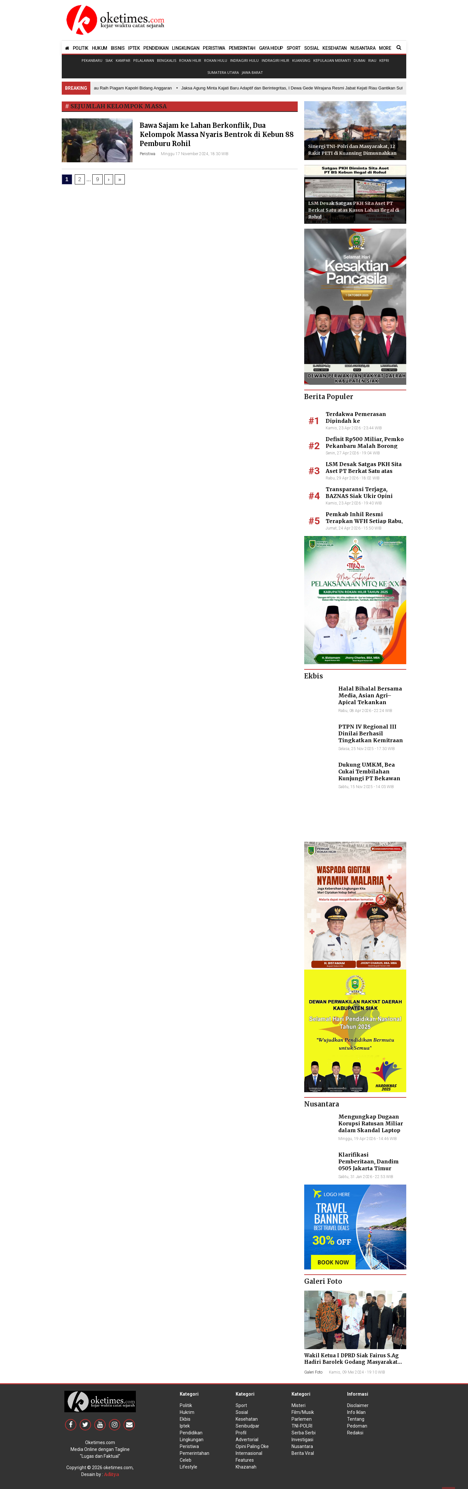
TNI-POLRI (302, 1426)
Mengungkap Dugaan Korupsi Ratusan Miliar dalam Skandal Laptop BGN (370, 1126)
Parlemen (302, 1419)
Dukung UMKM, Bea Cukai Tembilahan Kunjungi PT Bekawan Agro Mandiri (369, 774)
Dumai (359, 60)
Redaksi (355, 1432)
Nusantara (302, 1446)
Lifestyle (188, 1466)
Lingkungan (191, 1439)
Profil (241, 1432)
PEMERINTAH (242, 48)
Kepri (384, 60)
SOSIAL (311, 48)
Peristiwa (147, 154)
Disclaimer (358, 1405)
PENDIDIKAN (155, 48)
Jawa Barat (252, 72)
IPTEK (134, 48)
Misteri (299, 1405)
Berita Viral (303, 1453)
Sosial (242, 1412)
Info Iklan (356, 1412)
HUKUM (99, 48)
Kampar (123, 60)
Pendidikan (191, 1432)
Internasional (249, 1453)
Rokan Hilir (190, 60)
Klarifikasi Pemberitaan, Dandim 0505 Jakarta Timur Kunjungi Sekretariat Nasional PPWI (368, 1168)
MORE (385, 48)
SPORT (294, 48)
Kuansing (301, 60)
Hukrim (187, 1412)
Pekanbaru (92, 60)
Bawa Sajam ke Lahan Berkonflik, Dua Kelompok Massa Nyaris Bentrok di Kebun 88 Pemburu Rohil (217, 134)
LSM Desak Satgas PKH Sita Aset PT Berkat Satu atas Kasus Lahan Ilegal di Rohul (353, 210)
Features (245, 1460)
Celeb (185, 1460)
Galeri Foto (313, 1372)
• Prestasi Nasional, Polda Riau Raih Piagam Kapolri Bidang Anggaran (107, 88)
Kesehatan (247, 1419)
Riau (372, 60)
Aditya (111, 1474)
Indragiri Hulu (244, 60)
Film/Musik (303, 1412)
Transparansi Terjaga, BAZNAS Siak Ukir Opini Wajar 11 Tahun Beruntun (360, 496)
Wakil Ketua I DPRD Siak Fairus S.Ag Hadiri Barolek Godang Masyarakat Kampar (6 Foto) (351, 1362)
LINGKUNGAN (185, 48)
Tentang (355, 1419)
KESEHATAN (334, 48)
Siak (109, 60)
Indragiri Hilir (275, 60)
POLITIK (80, 48)
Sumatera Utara (223, 72)
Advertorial (247, 1439)
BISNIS (118, 48)
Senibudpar (247, 1426)
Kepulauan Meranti (332, 60)
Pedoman (357, 1426)
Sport (241, 1405)
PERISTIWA (214, 48)
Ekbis (185, 1419)
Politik (186, 1405)
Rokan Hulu (215, 60)
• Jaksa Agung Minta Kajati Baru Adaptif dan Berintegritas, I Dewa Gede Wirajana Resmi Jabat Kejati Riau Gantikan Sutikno (296, 88)
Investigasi (302, 1439)
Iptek (185, 1426)
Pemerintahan (194, 1453)
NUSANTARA (362, 48)
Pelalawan (143, 60)
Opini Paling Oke (252, 1446)
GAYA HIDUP (271, 48)
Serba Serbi (304, 1432)
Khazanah (246, 1466)
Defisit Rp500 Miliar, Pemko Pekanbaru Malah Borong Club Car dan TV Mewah (365, 446)
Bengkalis (166, 60)
